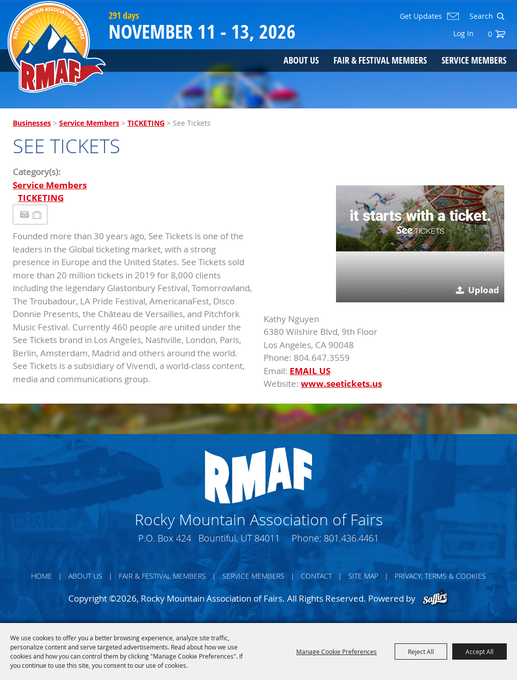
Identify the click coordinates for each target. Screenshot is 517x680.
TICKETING (146, 123)
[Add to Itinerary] (37, 214)
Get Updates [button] (421, 16)
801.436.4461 (351, 538)
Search (500, 16)
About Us (301, 60)
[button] (420, 218)
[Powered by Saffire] (435, 598)
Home (41, 576)
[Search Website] (480, 16)
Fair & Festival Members (380, 60)
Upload (483, 290)
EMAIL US (310, 371)
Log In (463, 33)
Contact (316, 576)
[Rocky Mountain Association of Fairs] (57, 47)
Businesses (32, 123)
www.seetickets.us (341, 383)
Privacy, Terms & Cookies (440, 576)
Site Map (363, 576)
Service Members (474, 60)
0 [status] (490, 34)
